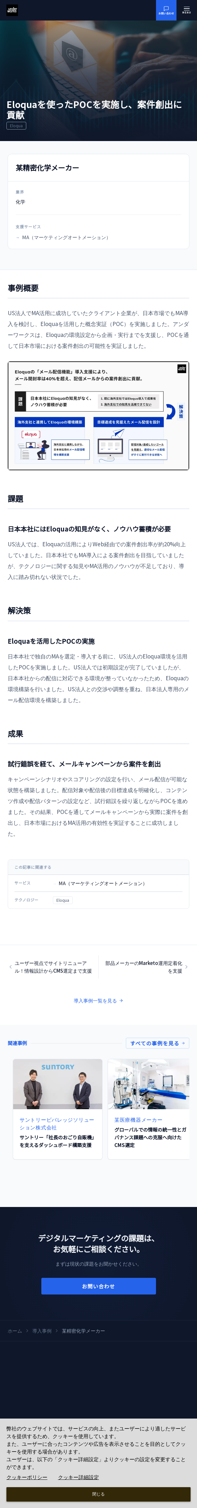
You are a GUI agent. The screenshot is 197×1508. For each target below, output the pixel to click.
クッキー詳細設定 (78, 1477)
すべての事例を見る (157, 1043)
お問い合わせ (98, 1286)
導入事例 (42, 1330)
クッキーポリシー (26, 1477)
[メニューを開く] (186, 10)
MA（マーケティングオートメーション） (63, 237)
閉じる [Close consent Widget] (98, 1494)
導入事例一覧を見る (98, 1000)
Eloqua (62, 900)
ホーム (15, 1330)
